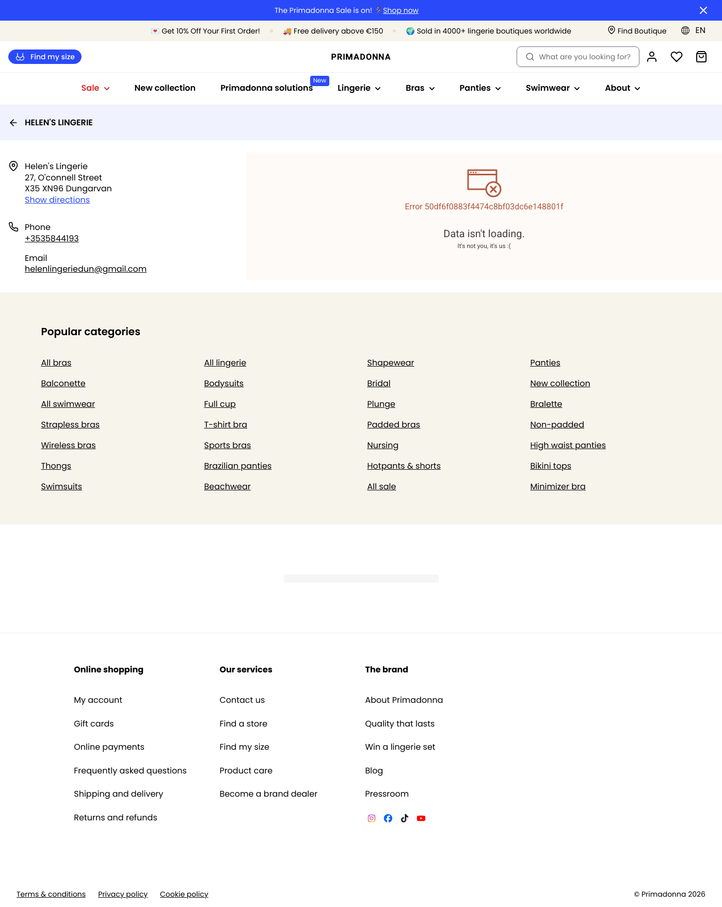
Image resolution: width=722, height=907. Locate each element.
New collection (165, 88)
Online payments (109, 747)
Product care (245, 771)
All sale (381, 486)
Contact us (242, 700)
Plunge (381, 404)
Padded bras (394, 425)
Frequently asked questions (130, 771)
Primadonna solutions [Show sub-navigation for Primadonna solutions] (272, 85)
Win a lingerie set (400, 747)
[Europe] (696, 30)
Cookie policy (184, 894)
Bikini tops (551, 466)
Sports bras (227, 445)
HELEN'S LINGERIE (50, 122)
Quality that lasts (400, 724)
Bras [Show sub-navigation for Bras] (420, 88)
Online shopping (108, 669)
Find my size (45, 57)
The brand (387, 669)
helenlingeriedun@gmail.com (86, 269)
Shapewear (390, 363)
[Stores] (637, 31)
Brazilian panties (238, 466)
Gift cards (94, 724)
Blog (374, 771)
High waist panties (568, 445)
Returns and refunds (115, 817)
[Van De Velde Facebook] (388, 820)
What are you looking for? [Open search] (578, 57)
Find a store (243, 724)
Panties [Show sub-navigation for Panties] (480, 88)
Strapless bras (70, 425)
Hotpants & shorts (404, 466)
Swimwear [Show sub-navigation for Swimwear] (553, 88)
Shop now (401, 10)
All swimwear (68, 404)
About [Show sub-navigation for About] (622, 88)
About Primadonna (404, 700)
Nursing (383, 445)
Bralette (547, 404)
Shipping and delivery (118, 794)
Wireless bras (68, 445)
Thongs (56, 466)
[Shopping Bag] (701, 56)
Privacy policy (123, 894)
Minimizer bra (558, 486)
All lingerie (225, 363)
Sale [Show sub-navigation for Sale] (96, 88)
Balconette (63, 383)
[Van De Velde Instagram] (371, 820)
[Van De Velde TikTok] (404, 820)
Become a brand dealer (268, 794)
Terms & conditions (51, 894)
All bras (56, 363)
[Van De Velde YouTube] (421, 820)
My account (98, 700)
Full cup (220, 404)
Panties (545, 363)
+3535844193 (52, 238)
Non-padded (558, 425)
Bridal (379, 383)
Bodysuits (224, 383)
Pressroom (387, 794)
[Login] (651, 56)
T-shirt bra (226, 425)
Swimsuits (62, 486)
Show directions (57, 200)
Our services (245, 669)
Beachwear (227, 486)
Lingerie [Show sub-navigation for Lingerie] (359, 88)
